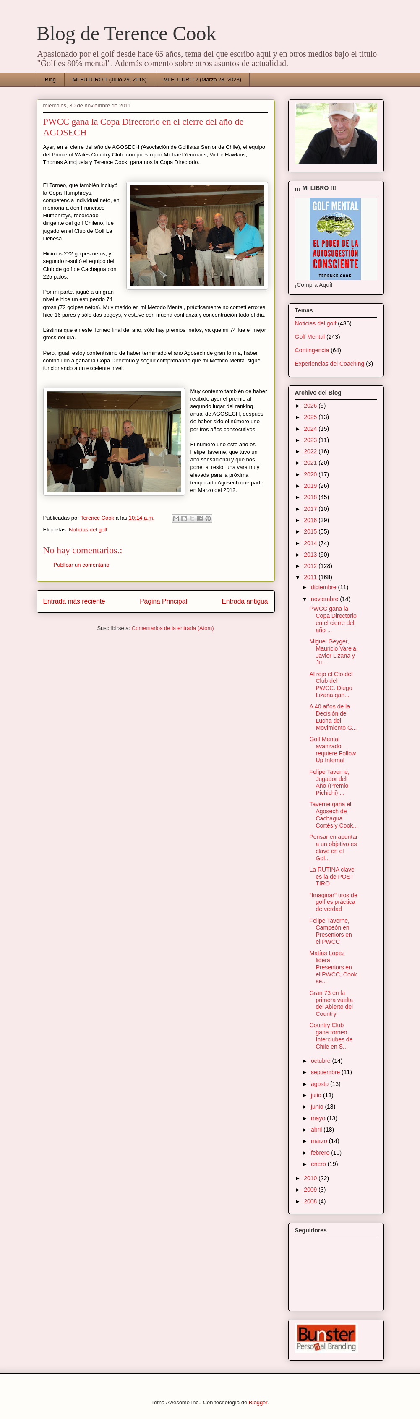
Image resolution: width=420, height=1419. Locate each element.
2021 (311, 462)
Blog (50, 79)
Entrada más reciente (74, 601)
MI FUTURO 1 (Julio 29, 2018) (109, 79)
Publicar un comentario (82, 565)
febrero (321, 1152)
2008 (311, 1201)
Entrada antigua (245, 601)
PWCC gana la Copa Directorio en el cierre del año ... (332, 619)
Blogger (258, 1402)
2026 (311, 405)
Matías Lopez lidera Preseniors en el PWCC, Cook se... (333, 967)
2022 (311, 451)
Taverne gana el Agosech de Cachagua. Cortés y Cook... (333, 814)
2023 (311, 440)
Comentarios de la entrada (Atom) (173, 628)
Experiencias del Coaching (330, 363)
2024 (311, 428)
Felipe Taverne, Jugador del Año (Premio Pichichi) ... (329, 782)
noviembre (325, 599)
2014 (311, 543)
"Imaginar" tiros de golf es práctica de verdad (333, 902)
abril (317, 1129)
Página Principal (163, 601)
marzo (320, 1141)
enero (319, 1164)
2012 (311, 565)
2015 (311, 531)
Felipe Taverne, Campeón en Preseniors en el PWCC (330, 931)
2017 (311, 508)
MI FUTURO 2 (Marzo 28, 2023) (202, 79)
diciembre (324, 587)
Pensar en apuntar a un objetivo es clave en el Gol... (333, 847)
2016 (311, 520)
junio (318, 1106)
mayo (319, 1118)
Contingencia (312, 350)
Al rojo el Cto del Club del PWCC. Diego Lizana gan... (330, 684)
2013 (311, 554)
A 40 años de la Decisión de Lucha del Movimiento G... (333, 717)
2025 (311, 417)
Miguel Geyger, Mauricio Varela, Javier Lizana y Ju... (333, 652)
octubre (321, 1060)
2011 (311, 577)
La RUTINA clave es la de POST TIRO (331, 876)
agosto (320, 1084)
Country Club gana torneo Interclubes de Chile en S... (330, 1035)
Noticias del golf (88, 529)
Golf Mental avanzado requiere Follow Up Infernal (332, 749)
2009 (311, 1189)
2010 (311, 1178)
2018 (311, 497)
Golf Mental (310, 336)
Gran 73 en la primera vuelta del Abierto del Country (331, 1003)
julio (317, 1095)
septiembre (326, 1072)
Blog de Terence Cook (127, 33)
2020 (311, 474)
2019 (311, 485)
